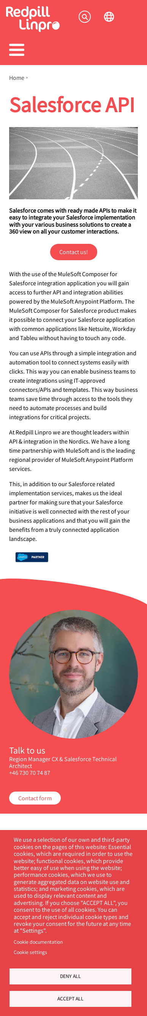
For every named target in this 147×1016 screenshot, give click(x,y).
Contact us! (73, 252)
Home (16, 77)
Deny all (70, 976)
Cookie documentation (38, 941)
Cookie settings (30, 952)
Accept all (70, 998)
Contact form (35, 798)
